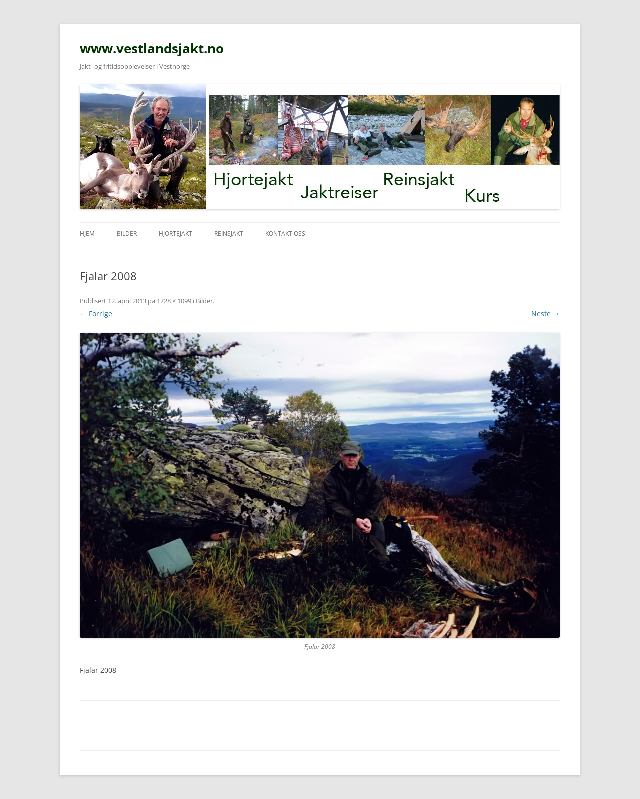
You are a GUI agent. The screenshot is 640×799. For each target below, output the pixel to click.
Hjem (87, 233)
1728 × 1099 (174, 300)
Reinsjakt (229, 233)
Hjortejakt (175, 233)
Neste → (546, 313)
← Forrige (96, 313)
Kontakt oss (286, 233)
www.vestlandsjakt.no (152, 48)
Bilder (127, 233)
